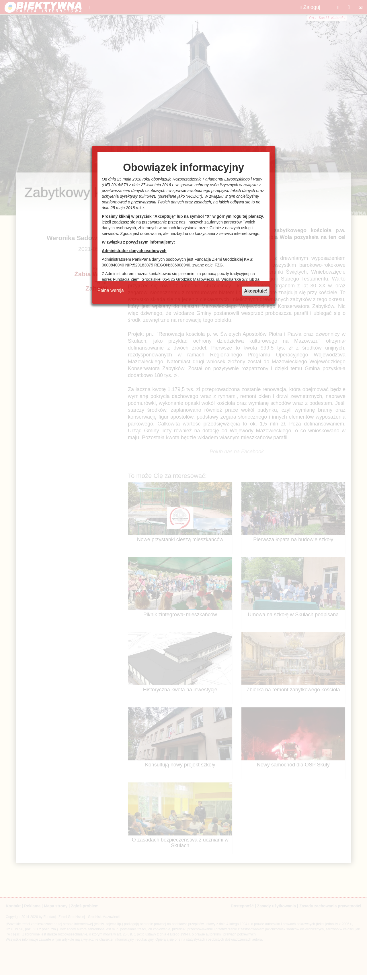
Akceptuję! (256, 291)
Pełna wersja (110, 290)
